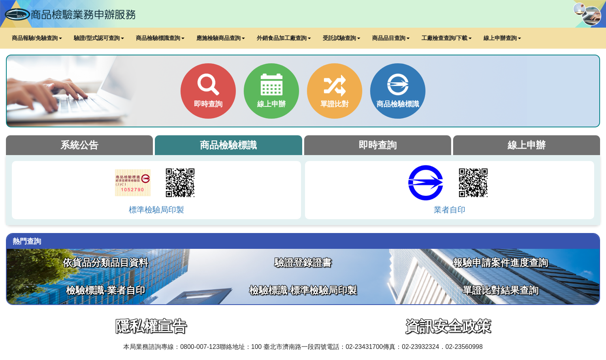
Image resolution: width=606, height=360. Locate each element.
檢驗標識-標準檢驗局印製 (303, 290)
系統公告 (79, 145)
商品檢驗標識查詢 (160, 38)
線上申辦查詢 (502, 38)
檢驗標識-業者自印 (105, 290)
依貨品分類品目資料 (105, 262)
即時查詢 (378, 145)
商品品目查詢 (391, 38)
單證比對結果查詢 (500, 290)
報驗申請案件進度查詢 (500, 262)
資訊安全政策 (448, 326)
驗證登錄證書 (303, 262)
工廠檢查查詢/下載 (447, 38)
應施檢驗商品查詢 (220, 38)
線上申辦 (527, 145)
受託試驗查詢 (341, 38)
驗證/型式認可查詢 (99, 38)
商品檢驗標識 (228, 145)
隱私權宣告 (150, 326)
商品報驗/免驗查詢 (37, 38)
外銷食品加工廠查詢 (284, 38)
